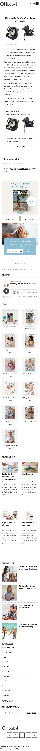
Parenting (7, 666)
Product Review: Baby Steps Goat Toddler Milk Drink (9, 476)
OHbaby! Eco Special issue (30, 374)
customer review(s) (11, 44)
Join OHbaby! (23, 169)
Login (13, 169)
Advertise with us (9, 647)
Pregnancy (7, 652)
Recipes (6, 681)
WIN (5, 685)
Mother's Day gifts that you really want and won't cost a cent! (28, 588)
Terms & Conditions (6, 746)
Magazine (7, 690)
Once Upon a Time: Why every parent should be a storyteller (28, 569)
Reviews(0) (21, 147)
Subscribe (7, 695)
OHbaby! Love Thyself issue (30, 421)
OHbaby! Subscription (10, 326)
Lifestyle (6, 671)
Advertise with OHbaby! (7, 269)
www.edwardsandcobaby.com (20, 114)
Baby (5, 657)
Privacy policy (17, 746)
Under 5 (6, 662)
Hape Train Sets (27, 474)
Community (7, 676)
